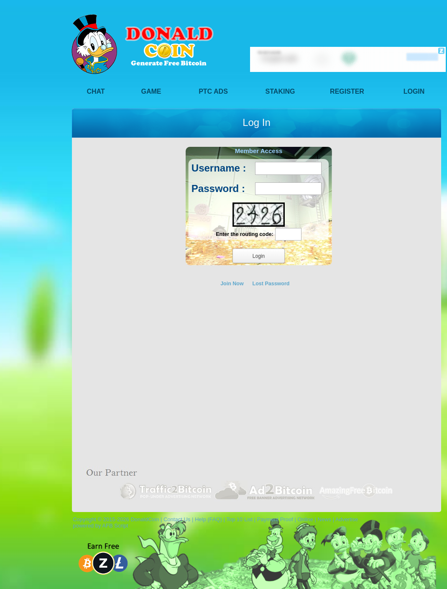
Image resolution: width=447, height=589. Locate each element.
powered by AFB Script (99, 525)
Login (414, 91)
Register (347, 91)
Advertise (346, 519)
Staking (280, 91)
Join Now (232, 284)
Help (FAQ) (208, 519)
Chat (96, 91)
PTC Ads (213, 91)
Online (305, 519)
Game (151, 91)
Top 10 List (239, 519)
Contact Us (176, 519)
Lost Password (271, 284)
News (325, 519)
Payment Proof (275, 519)
